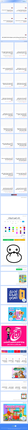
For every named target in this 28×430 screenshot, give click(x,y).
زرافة (13, 221)
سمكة (5, 221)
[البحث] (1, 1)
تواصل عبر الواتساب (19, 269)
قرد (10, 221)
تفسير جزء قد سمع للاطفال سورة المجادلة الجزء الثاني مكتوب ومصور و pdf (8, 129)
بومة (7, 221)
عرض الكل (2, 41)
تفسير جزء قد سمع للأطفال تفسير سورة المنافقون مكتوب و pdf (21, 69)
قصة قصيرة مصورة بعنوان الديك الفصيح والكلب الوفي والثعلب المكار (21, 10)
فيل (18, 221)
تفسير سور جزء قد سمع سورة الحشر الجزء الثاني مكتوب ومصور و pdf (21, 114)
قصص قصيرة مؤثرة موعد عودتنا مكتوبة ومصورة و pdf (7, 159)
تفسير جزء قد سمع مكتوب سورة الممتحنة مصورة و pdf (22, 99)
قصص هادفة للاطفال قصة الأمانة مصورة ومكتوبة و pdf (8, 21)
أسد (15, 221)
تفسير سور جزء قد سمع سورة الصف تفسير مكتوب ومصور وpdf (8, 84)
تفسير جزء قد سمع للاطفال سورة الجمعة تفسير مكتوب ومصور (22, 84)
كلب (20, 221)
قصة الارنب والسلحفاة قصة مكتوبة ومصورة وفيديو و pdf (8, 189)
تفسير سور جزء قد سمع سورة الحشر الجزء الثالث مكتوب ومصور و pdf (7, 99)
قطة (23, 221)
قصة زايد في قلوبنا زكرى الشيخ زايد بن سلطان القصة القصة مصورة (7, 144)
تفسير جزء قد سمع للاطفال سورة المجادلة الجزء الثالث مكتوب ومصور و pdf (22, 129)
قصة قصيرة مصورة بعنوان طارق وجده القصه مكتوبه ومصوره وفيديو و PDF (7, 174)
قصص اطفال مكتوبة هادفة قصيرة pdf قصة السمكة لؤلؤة (7, 10)
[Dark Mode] (2, 1)
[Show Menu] (27, 1)
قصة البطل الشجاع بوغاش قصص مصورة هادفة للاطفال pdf (14, 37)
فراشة (15, 223)
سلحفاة (12, 223)
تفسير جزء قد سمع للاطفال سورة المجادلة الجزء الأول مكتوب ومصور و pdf (22, 144)
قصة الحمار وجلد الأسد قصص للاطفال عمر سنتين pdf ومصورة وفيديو (21, 189)
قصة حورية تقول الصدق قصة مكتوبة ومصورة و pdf (21, 174)
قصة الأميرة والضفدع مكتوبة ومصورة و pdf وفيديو (21, 21)
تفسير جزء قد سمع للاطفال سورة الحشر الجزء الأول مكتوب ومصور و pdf (7, 114)
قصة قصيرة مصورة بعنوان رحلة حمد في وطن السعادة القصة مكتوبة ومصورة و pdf (21, 159)
